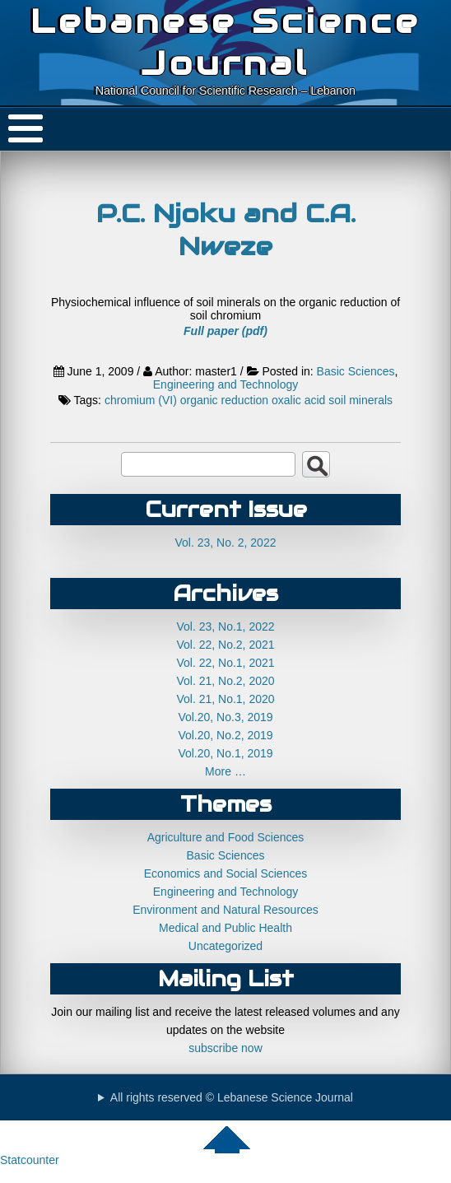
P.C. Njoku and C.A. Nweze (226, 230)
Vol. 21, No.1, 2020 (225, 699)
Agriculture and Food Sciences (226, 837)
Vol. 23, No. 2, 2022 (226, 542)
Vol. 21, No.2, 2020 (225, 680)
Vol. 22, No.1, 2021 (225, 662)
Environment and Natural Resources (225, 909)
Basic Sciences (356, 371)
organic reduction (224, 400)
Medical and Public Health (225, 927)
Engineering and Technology (225, 384)
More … (225, 771)
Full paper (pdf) (225, 331)
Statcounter (29, 1160)
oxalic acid (298, 400)
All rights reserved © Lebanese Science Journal (231, 1097)
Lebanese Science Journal (225, 42)
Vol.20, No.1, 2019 (225, 753)
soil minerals (360, 400)
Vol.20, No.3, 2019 (225, 717)
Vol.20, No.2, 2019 (225, 735)
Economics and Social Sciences (225, 873)
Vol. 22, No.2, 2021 (225, 644)
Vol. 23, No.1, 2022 (225, 626)
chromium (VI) (141, 400)
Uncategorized (225, 945)
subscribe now (225, 1048)
